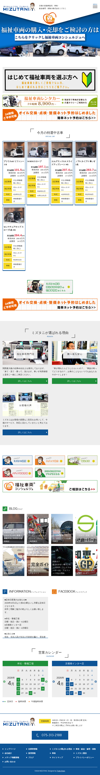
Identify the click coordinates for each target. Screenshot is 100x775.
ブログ (31, 757)
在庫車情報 (32, 749)
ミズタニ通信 (81, 753)
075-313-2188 (52, 735)
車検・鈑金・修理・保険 (86, 749)
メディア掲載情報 (12, 757)
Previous (4, 681)
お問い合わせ (10, 762)
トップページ (10, 749)
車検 (54, 753)
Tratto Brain (61, 771)
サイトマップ (57, 757)
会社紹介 (8, 753)
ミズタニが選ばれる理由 (62, 749)
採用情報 (32, 753)
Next (46, 681)
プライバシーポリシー (85, 757)
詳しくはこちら (25, 381)
